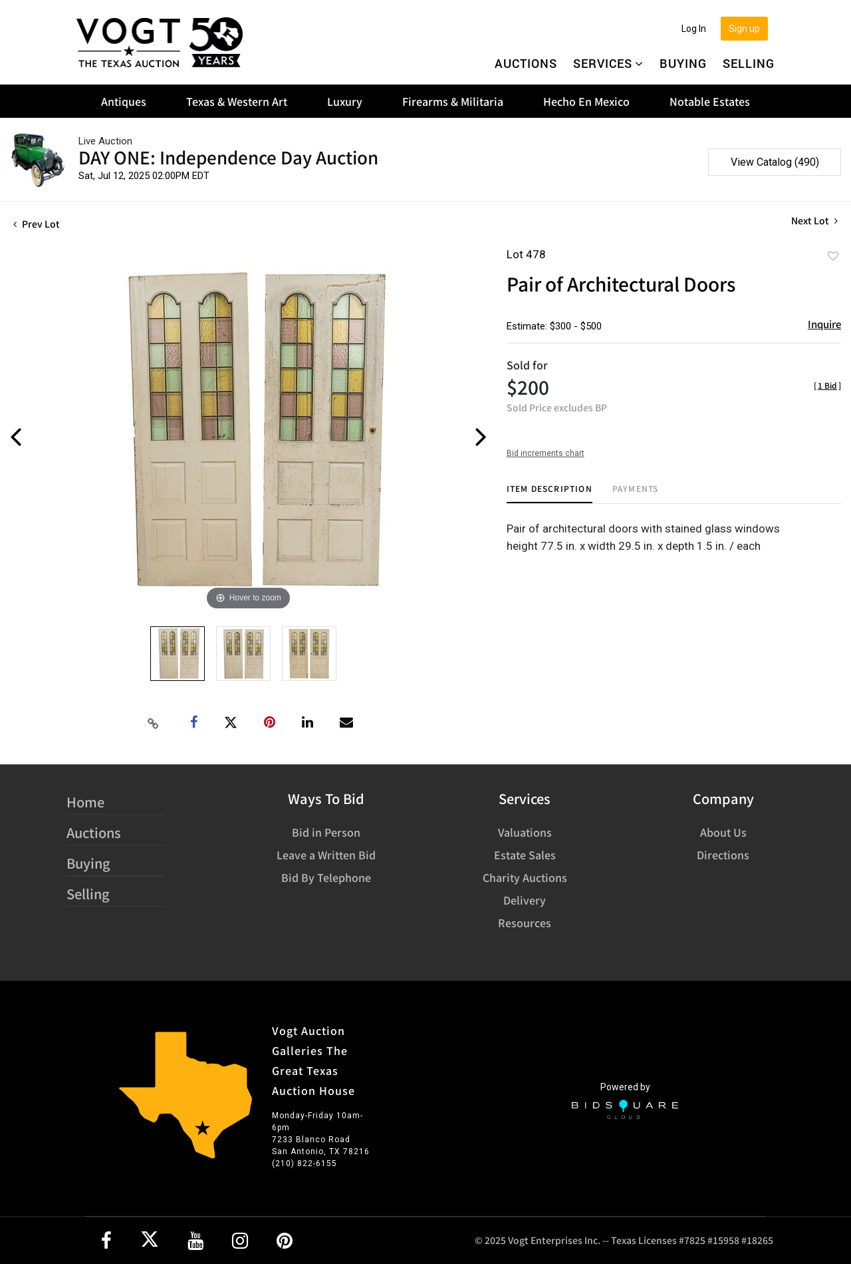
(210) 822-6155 (304, 1163)
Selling (749, 63)
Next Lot (814, 220)
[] (827, 385)
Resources (524, 923)
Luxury (344, 101)
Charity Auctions (525, 877)
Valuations (525, 832)
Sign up (744, 28)
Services (608, 63)
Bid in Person (326, 832)
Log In (693, 28)
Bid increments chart (545, 453)
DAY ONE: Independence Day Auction (228, 156)
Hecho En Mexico (586, 101)
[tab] (549, 493)
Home (85, 801)
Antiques (123, 101)
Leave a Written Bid (326, 855)
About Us (723, 832)
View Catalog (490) (775, 162)
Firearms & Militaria (452, 101)
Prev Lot (36, 223)
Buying (683, 63)
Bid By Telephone (326, 877)
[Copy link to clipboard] (154, 723)
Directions (723, 855)
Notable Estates (709, 101)
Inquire (824, 324)
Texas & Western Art (236, 101)
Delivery (524, 900)
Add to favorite (833, 256)
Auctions (526, 63)
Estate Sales (525, 855)
